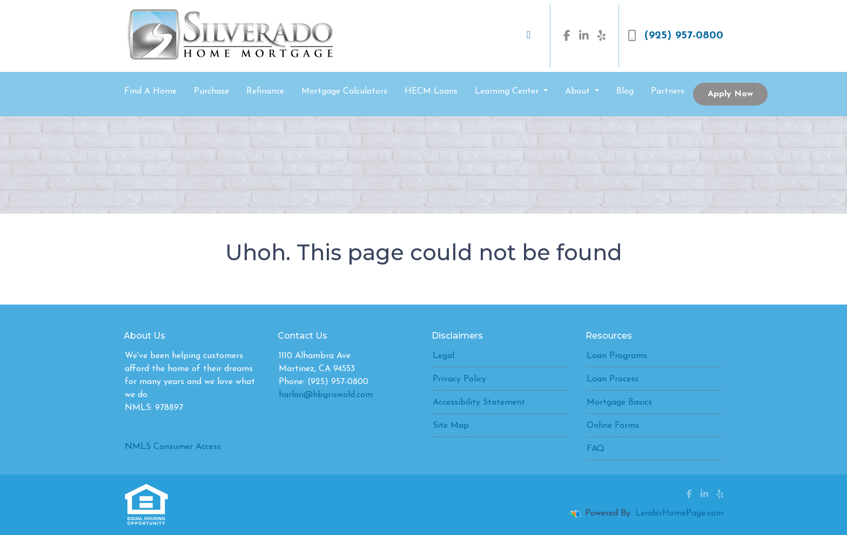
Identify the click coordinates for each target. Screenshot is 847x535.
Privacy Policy (459, 379)
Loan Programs (617, 356)
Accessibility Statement (479, 402)
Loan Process (612, 379)
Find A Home (150, 91)
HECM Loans (431, 91)
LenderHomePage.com (679, 513)
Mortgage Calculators (344, 91)
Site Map (451, 425)
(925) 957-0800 (675, 35)
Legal (443, 356)
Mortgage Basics (619, 402)
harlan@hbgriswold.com (326, 395)
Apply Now (730, 94)
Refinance (265, 91)
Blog (625, 91)
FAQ (595, 449)
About (579, 91)
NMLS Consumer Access (173, 446)
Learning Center (508, 91)
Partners (667, 91)
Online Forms (613, 425)
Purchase (211, 91)
